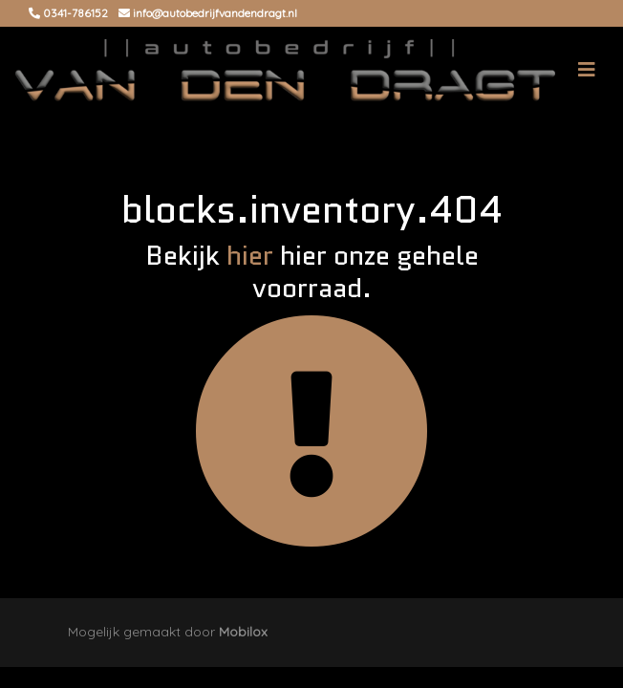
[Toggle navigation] (587, 69)
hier (249, 255)
